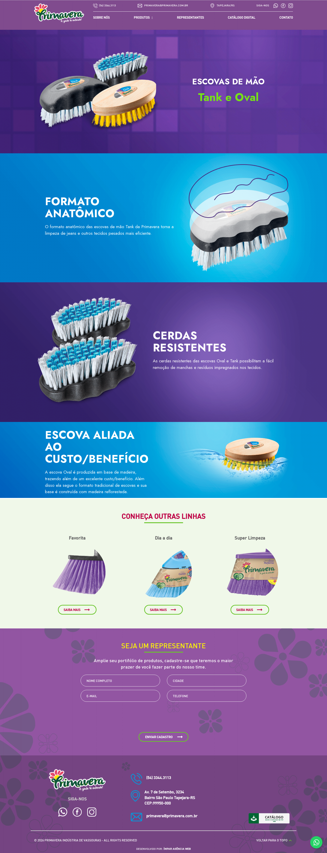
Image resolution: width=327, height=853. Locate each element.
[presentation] (163, 718)
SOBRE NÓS (101, 17)
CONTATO (286, 17)
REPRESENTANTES (190, 17)
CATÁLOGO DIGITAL (241, 17)
